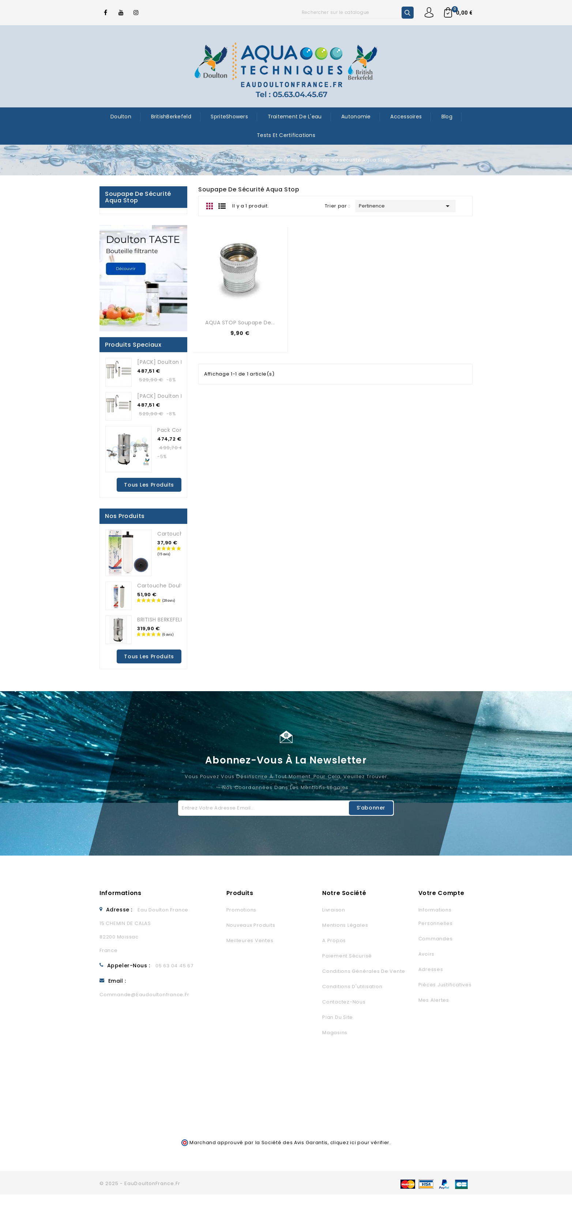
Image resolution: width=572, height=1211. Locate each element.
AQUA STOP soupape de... (240, 322)
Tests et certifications (286, 135)
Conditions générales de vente (363, 971)
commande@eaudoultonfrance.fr (144, 994)
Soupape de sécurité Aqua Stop (138, 197)
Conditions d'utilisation (352, 986)
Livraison (333, 909)
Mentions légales (345, 925)
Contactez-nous (344, 1001)
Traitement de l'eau (295, 116)
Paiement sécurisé (347, 955)
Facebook (105, 12)
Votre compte (441, 893)
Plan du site (337, 1017)
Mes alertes (433, 1000)
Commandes (435, 938)
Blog (446, 116)
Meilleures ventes (250, 940)
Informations (120, 893)
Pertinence (405, 206)
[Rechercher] (358, 12)
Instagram (136, 12)
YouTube (121, 12)
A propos (334, 940)
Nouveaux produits (250, 925)
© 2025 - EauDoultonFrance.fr (139, 1183)
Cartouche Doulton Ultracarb (177, 585)
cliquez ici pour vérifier (360, 1142)
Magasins (334, 1032)
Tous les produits (149, 484)
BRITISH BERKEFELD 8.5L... (168, 619)
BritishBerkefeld (171, 116)
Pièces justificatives (445, 984)
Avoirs (426, 954)
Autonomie (355, 116)
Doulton (120, 116)
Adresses (430, 969)
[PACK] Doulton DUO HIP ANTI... (178, 362)
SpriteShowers (229, 116)
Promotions (241, 909)
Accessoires (406, 116)
